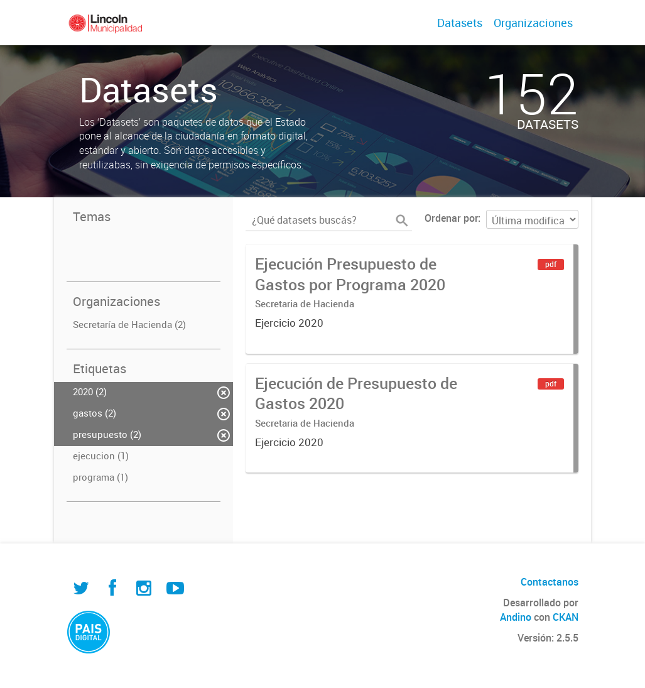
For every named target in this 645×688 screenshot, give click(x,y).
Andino (515, 617)
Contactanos (549, 582)
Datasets (459, 22)
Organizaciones (533, 22)
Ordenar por (451, 218)
